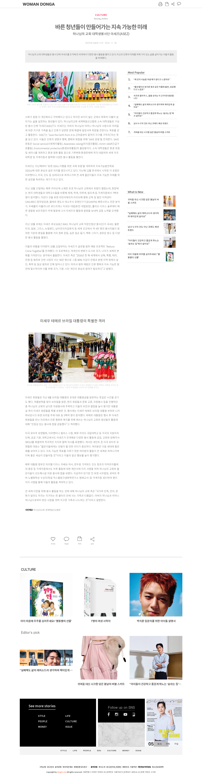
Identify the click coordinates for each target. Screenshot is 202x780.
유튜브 (125, 714)
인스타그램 (116, 714)
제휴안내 (125, 767)
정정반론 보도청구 (80, 767)
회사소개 (102, 767)
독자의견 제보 (68, 767)
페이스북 (109, 714)
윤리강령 (58, 767)
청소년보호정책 (157, 767)
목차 (159, 743)
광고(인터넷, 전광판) (113, 767)
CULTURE (101, 15)
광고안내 (50, 767)
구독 (168, 743)
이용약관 (133, 767)
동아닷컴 (94, 767)
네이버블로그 (134, 714)
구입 (176, 743)
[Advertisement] (65, 292)
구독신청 (42, 767)
